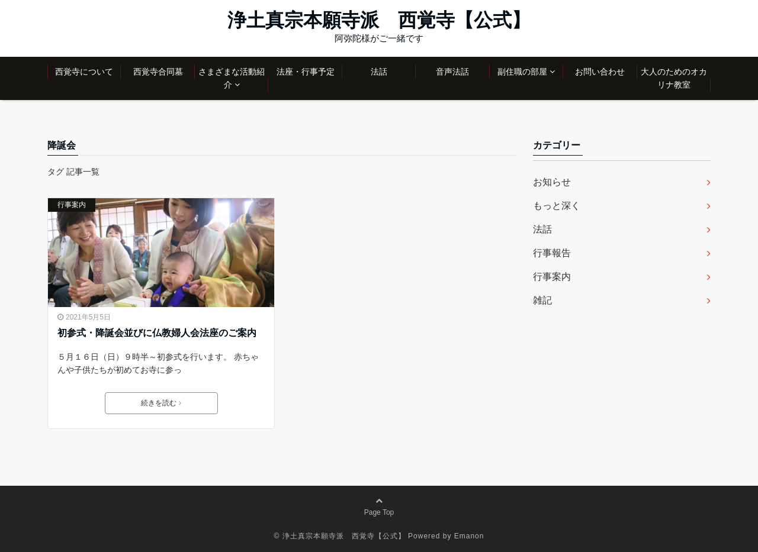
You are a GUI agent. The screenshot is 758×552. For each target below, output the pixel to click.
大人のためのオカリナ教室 (674, 78)
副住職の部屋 (522, 71)
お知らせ (552, 182)
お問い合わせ (600, 71)
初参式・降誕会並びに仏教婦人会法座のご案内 (156, 333)
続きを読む (161, 403)
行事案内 (71, 205)
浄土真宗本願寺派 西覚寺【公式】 (379, 20)
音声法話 (452, 71)
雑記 (542, 300)
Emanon (469, 536)
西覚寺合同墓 (158, 71)
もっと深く (556, 206)
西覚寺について (84, 71)
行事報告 (552, 253)
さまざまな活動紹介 (231, 78)
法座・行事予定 (306, 71)
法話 (379, 71)
